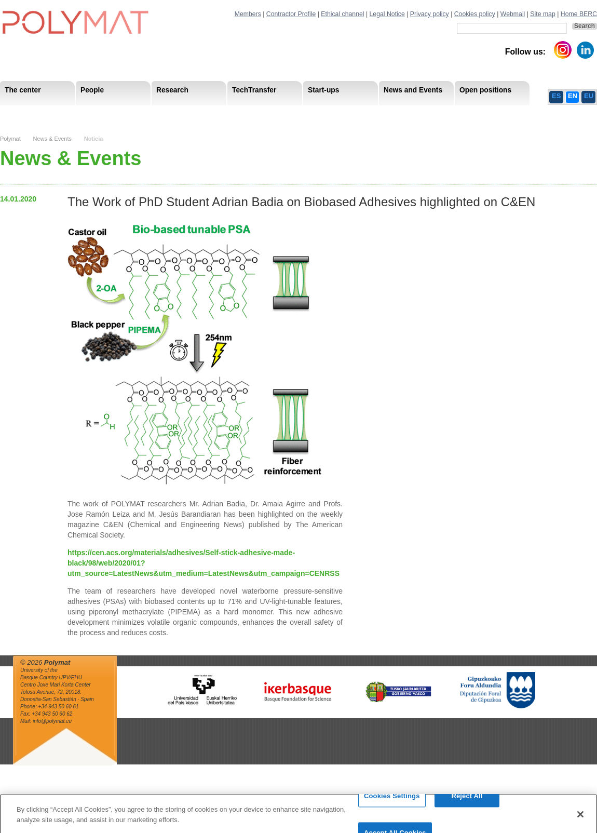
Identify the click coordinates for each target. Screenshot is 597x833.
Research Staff (28, 114)
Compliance (277, 114)
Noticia (93, 139)
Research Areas (30, 114)
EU (588, 96)
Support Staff (85, 114)
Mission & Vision (31, 114)
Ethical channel (342, 14)
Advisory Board (166, 114)
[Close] (580, 818)
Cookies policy (474, 14)
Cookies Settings (392, 800)
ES (556, 96)
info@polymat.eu (52, 721)
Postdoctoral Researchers (159, 114)
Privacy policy (429, 14)
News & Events (52, 139)
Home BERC (579, 14)
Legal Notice (387, 14)
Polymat (10, 139)
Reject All (466, 800)
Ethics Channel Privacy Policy (482, 114)
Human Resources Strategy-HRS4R (366, 114)
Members (248, 14)
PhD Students (235, 114)
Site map (542, 14)
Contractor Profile (291, 14)
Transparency (225, 114)
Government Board (99, 114)
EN (572, 96)
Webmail (512, 14)
